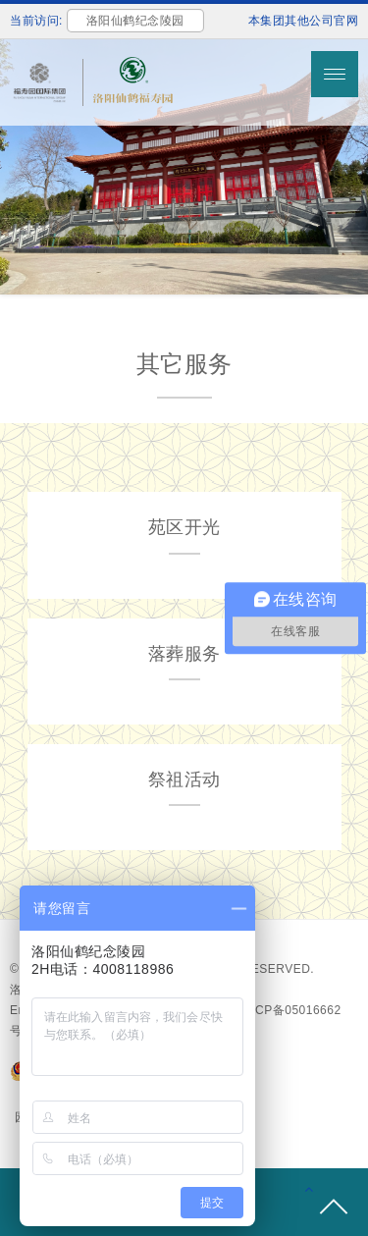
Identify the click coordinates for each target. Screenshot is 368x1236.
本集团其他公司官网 (303, 20)
